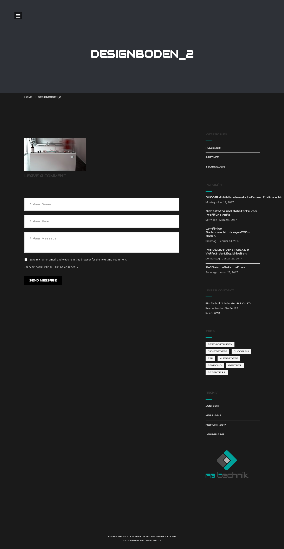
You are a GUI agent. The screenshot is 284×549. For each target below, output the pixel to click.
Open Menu (18, 15)
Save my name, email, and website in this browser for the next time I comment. (78, 259)
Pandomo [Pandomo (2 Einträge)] (215, 365)
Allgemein (213, 147)
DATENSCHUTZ (150, 540)
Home (28, 97)
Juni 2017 (212, 406)
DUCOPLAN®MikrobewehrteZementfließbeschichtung (233, 197)
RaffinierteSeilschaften (225, 267)
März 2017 (213, 415)
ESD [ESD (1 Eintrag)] (210, 358)
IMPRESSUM (131, 540)
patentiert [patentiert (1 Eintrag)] (217, 372)
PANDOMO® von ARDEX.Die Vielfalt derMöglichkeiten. (227, 251)
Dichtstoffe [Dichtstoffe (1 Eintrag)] (217, 351)
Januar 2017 (215, 434)
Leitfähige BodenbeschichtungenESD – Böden (228, 232)
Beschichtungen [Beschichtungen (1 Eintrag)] (220, 344)
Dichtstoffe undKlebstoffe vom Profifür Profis (231, 213)
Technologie (215, 166)
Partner (212, 157)
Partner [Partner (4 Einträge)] (235, 365)
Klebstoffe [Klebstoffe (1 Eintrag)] (229, 358)
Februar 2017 (216, 424)
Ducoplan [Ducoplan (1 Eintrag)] (241, 351)
